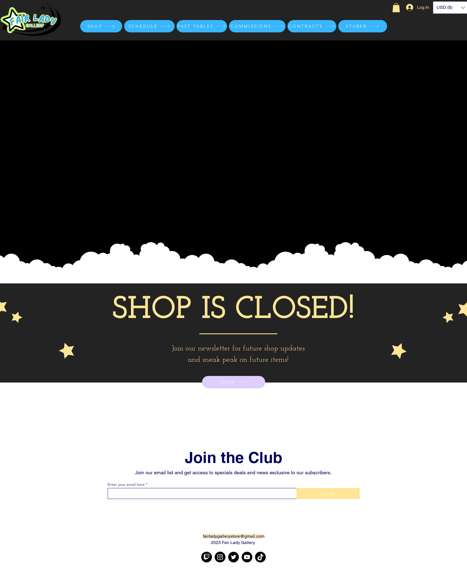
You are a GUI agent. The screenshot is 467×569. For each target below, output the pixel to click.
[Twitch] (206, 557)
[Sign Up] (328, 493)
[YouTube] (247, 557)
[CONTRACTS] (311, 26)
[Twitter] (233, 557)
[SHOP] (101, 26)
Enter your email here (126, 484)
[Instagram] (220, 557)
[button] (396, 7)
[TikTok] (260, 557)
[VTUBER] (362, 26)
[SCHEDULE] (149, 26)
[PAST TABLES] (202, 26)
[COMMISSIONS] (257, 26)
